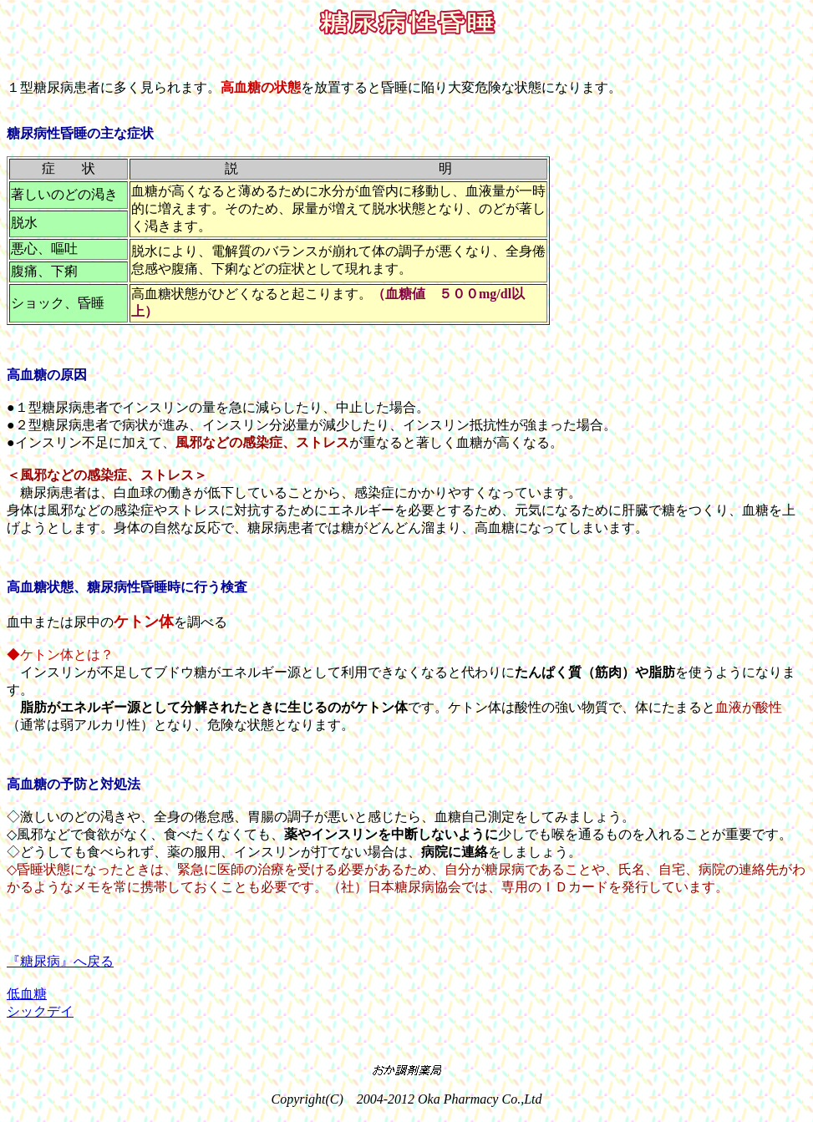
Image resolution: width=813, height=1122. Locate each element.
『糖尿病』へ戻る (60, 961)
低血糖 (27, 994)
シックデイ (40, 1011)
